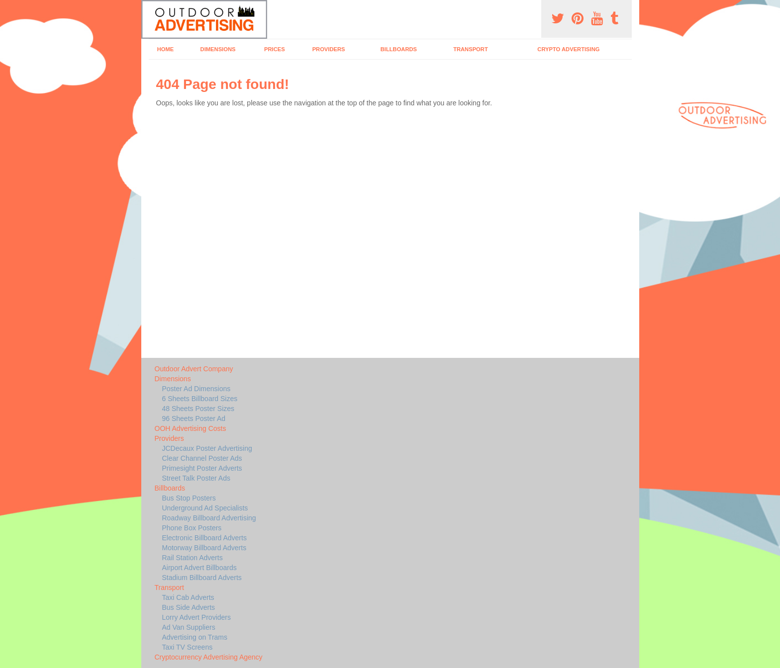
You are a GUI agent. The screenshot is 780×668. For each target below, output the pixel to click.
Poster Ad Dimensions (196, 389)
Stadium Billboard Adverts (202, 578)
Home (165, 49)
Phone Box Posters (192, 528)
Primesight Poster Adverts (202, 468)
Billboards (399, 49)
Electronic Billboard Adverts (204, 538)
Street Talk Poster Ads (196, 478)
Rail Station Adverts (192, 558)
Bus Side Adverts (188, 607)
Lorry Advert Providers (196, 617)
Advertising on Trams (195, 637)
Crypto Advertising (568, 49)
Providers (328, 49)
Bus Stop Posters (189, 498)
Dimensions (218, 49)
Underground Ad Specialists (205, 508)
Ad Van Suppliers (188, 627)
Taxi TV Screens (187, 647)
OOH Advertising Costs (190, 428)
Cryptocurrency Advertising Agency (209, 657)
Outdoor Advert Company (194, 369)
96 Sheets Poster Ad (194, 418)
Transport (470, 49)
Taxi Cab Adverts (188, 597)
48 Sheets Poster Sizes (198, 409)
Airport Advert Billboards (199, 568)
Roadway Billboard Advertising (209, 518)
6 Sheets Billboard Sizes (200, 399)
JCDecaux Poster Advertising (207, 448)
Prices (274, 49)
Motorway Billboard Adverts (204, 548)
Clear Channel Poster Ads (202, 458)
